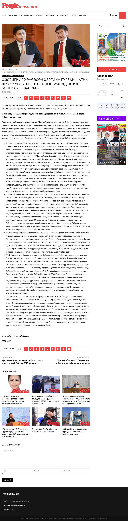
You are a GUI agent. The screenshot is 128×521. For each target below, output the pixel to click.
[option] (111, 144)
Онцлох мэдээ (15, 15)
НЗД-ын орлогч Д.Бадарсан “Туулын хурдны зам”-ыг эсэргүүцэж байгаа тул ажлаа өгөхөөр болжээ (15, 433)
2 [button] (102, 163)
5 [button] (108, 163)
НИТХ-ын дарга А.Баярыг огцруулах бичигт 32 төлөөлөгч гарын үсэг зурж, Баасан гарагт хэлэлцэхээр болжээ (76, 400)
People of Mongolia (18, 505)
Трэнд (73, 15)
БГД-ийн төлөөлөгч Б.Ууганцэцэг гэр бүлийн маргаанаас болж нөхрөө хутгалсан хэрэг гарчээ (13, 400)
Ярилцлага (29, 15)
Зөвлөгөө (50, 15)
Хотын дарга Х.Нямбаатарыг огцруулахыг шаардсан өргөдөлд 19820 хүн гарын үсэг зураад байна (46, 400)
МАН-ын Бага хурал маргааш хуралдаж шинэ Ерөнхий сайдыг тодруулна (75, 431)
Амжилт (39, 15)
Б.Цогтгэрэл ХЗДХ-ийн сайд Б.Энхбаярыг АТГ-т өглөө (44, 430)
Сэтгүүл (101, 127)
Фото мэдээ (62, 15)
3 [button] (104, 163)
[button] (121, 162)
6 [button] (110, 163)
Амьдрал (83, 15)
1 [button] (100, 163)
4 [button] (106, 163)
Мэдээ (11, 75)
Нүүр (4, 15)
